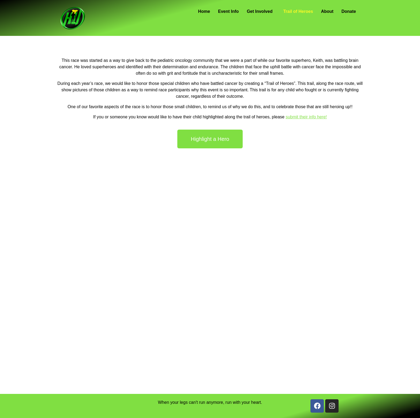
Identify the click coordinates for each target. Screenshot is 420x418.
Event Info (228, 11)
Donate (349, 11)
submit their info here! (306, 117)
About (327, 11)
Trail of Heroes (298, 11)
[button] (261, 11)
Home (204, 11)
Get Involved (259, 11)
